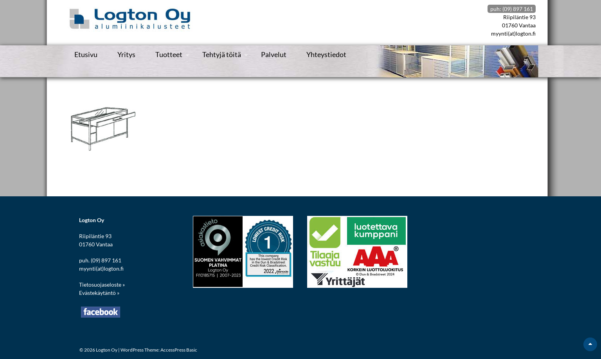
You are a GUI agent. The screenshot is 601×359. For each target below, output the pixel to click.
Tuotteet (168, 54)
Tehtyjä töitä (221, 54)
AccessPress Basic (178, 350)
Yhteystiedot (326, 54)
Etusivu (85, 54)
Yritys (126, 54)
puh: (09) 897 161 (511, 8)
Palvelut (273, 54)
